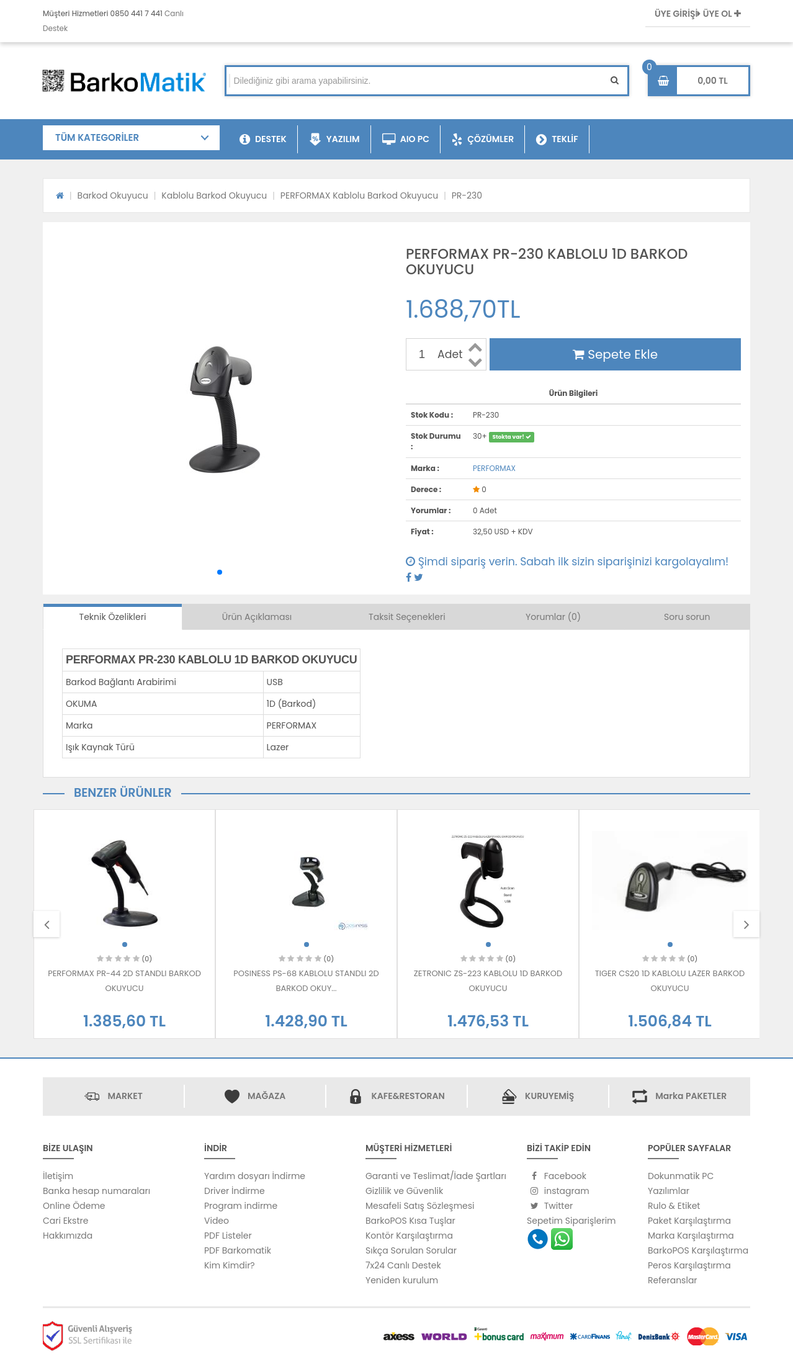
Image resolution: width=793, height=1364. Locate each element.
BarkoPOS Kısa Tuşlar (410, 1220)
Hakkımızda (67, 1235)
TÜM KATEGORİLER (97, 137)
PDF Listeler (228, 1235)
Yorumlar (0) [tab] (553, 617)
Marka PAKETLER (691, 1096)
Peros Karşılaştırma (689, 1265)
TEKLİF (557, 139)
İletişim (58, 1176)
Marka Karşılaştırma (691, 1235)
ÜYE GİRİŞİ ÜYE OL (698, 13)
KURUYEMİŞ (549, 1096)
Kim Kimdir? (229, 1265)
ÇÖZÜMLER (483, 139)
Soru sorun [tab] (687, 617)
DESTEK (263, 139)
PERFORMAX (494, 468)
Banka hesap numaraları (96, 1191)
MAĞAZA (266, 1096)
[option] (124, 924)
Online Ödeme (74, 1206)
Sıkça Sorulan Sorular (411, 1250)
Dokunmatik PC (681, 1176)
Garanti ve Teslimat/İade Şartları (435, 1176)
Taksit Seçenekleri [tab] (407, 617)
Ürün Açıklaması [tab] (257, 617)
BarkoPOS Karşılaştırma (698, 1250)
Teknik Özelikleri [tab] (112, 617)
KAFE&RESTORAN (407, 1096)
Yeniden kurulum (401, 1280)
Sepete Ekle (615, 354)
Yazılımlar (668, 1191)
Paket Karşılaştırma (689, 1220)
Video (216, 1220)
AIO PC (406, 139)
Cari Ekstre (65, 1220)
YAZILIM (334, 139)
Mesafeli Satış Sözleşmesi (420, 1206)
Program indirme (240, 1206)
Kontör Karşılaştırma (409, 1235)
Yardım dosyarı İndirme (254, 1176)
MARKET (124, 1096)
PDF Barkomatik (237, 1250)
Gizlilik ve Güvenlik (404, 1191)
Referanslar (672, 1280)
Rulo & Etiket (674, 1206)
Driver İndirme (234, 1191)
